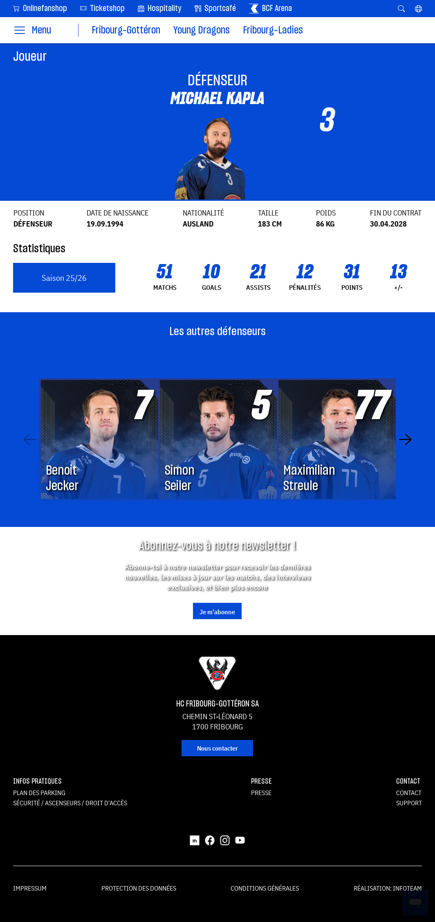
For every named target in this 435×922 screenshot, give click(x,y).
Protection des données (138, 888)
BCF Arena (270, 8)
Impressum (30, 888)
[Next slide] (405, 439)
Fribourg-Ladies (273, 30)
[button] (418, 8)
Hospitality (160, 8)
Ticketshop (102, 8)
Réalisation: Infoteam (388, 888)
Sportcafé (215, 8)
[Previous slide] (29, 439)
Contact (409, 793)
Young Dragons (201, 30)
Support (409, 803)
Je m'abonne (217, 612)
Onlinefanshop (40, 8)
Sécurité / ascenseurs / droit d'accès (70, 803)
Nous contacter (217, 748)
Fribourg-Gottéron (126, 30)
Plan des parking (39, 793)
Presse (261, 793)
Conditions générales (265, 888)
